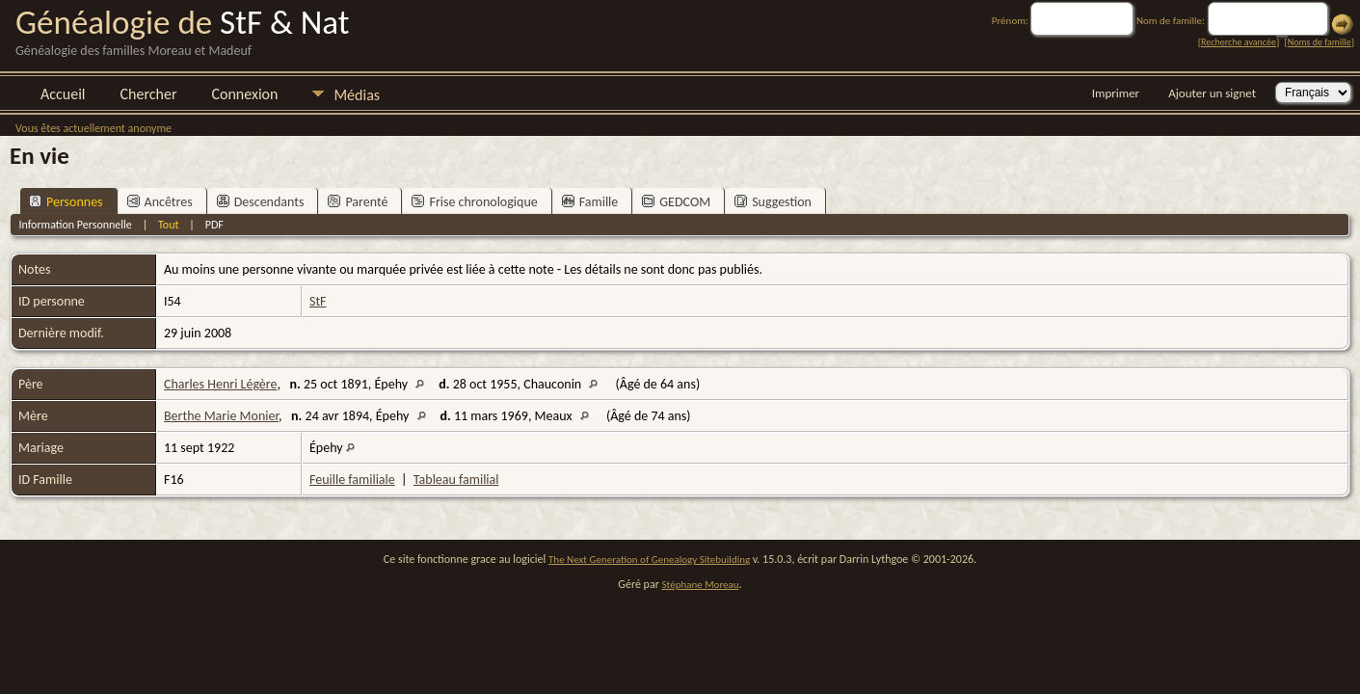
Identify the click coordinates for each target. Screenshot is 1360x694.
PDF (214, 224)
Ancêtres (160, 202)
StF (318, 301)
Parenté (357, 202)
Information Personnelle (74, 224)
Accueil (63, 94)
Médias (356, 95)
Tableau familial (456, 479)
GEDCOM (676, 202)
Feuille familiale (352, 479)
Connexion (244, 94)
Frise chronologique (474, 202)
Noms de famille (1319, 42)
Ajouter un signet (1212, 93)
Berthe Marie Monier (221, 416)
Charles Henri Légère (220, 384)
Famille (590, 202)
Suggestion (773, 202)
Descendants (261, 202)
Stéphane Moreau (700, 584)
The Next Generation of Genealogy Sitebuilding (649, 559)
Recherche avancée (1238, 42)
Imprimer (1115, 93)
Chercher (148, 94)
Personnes (66, 202)
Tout (168, 224)
